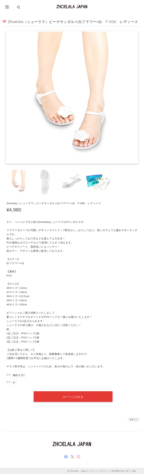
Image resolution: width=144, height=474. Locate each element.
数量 (8, 382)
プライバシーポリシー (99, 470)
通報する (134, 419)
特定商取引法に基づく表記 (124, 470)
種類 (8, 375)
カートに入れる (73, 396)
